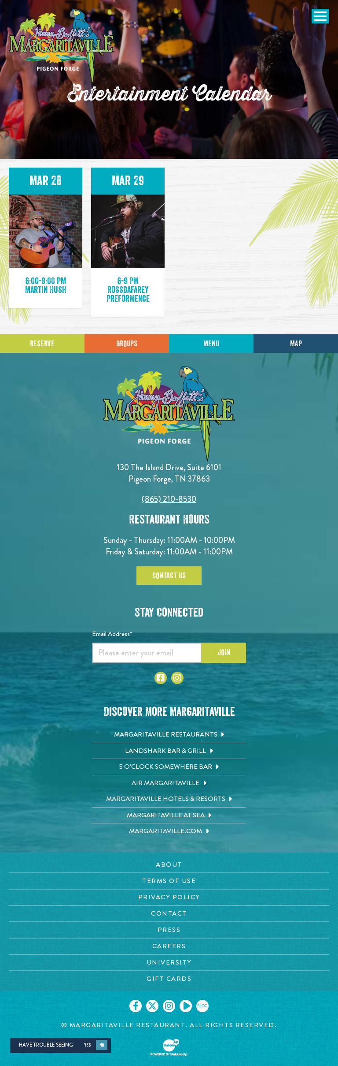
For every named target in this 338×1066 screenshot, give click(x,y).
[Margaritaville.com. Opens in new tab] (169, 831)
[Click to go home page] (61, 47)
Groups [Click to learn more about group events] (126, 344)
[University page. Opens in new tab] (169, 962)
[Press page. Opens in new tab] (169, 930)
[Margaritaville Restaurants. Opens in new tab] (169, 735)
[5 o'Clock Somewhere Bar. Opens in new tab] (169, 767)
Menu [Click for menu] (211, 344)
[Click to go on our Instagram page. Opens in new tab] (169, 1006)
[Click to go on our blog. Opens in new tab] (202, 1006)
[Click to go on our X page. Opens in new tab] (152, 1006)
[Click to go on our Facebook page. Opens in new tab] (135, 1006)
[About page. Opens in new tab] (169, 864)
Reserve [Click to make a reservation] (42, 344)
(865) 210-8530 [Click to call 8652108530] (169, 499)
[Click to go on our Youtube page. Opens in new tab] (186, 1006)
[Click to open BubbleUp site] (169, 1047)
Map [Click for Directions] (296, 344)
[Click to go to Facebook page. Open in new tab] (160, 678)
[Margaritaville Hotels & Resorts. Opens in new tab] (169, 799)
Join (223, 652)
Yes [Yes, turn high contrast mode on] (87, 1045)
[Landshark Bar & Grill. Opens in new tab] (169, 751)
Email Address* (112, 634)
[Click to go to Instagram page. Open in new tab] (177, 678)
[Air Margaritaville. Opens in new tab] (169, 783)
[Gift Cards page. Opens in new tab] (169, 979)
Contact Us (169, 576)
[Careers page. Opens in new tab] (169, 946)
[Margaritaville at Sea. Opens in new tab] (169, 815)
